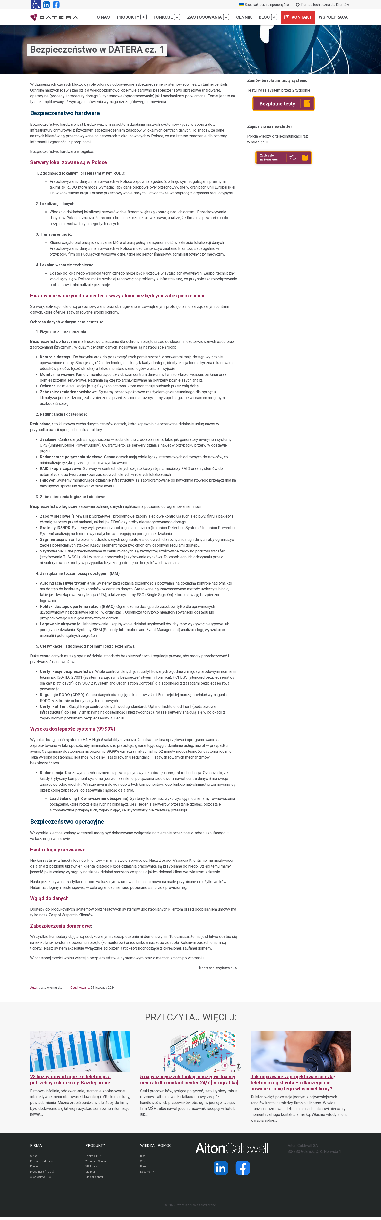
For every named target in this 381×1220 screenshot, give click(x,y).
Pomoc (145, 1168)
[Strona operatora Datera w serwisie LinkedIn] (45, 4)
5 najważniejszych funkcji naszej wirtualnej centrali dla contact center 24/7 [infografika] (189, 1080)
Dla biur (90, 1174)
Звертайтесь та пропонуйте (264, 5)
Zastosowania (208, 17)
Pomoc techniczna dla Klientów (322, 5)
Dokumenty (148, 1174)
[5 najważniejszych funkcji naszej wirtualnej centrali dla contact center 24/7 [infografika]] (190, 1074)
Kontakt (298, 17)
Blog (268, 17)
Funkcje (167, 17)
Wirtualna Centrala (97, 1162)
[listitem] (133, 968)
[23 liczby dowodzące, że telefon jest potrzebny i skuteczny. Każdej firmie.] (80, 1074)
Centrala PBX (94, 1156)
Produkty (132, 17)
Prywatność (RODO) (43, 1174)
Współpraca (333, 17)
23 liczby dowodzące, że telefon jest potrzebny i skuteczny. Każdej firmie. (70, 1080)
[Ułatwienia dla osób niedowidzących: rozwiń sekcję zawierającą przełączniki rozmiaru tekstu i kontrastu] (36, 4)
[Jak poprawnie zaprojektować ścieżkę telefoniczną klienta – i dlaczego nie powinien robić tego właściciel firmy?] (301, 1077)
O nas (103, 17)
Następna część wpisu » (218, 968)
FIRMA (36, 1145)
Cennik (244, 17)
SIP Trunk (91, 1168)
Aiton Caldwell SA (42, 1179)
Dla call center (95, 1179)
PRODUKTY (95, 1145)
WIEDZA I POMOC (156, 1145)
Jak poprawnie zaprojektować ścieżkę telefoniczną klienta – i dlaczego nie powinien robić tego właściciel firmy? (293, 1083)
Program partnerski (43, 1162)
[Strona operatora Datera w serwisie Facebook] (55, 4)
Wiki (143, 1162)
